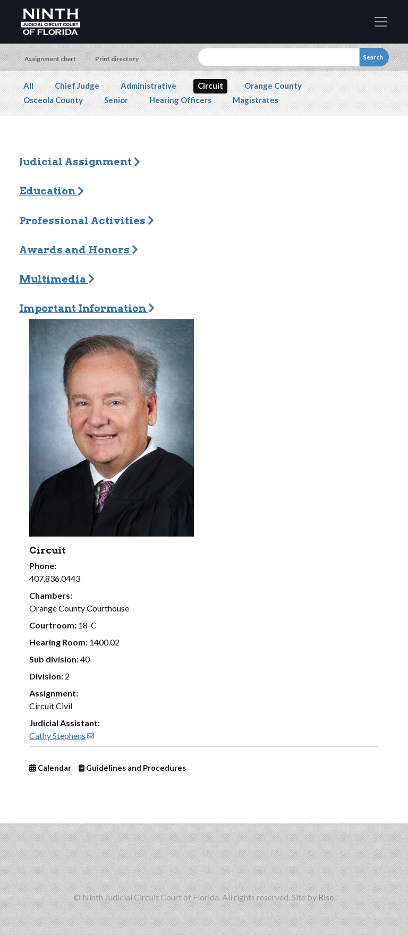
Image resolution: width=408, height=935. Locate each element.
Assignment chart (50, 59)
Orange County (273, 85)
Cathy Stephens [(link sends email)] (61, 735)
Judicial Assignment (79, 162)
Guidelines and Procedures (132, 767)
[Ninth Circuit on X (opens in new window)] (136, 863)
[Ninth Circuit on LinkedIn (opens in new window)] (238, 863)
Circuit (210, 85)
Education (51, 191)
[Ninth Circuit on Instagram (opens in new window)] (170, 863)
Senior (116, 100)
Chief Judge (77, 85)
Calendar (50, 767)
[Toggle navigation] (381, 22)
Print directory (117, 59)
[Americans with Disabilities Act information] (306, 863)
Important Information (87, 308)
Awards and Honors (78, 250)
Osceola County (53, 100)
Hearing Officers (180, 100)
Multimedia (57, 279)
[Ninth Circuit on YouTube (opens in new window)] (272, 863)
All (28, 85)
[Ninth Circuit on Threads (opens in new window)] (204, 863)
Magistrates (255, 100)
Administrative (148, 85)
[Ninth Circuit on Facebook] (102, 863)
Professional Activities (86, 221)
